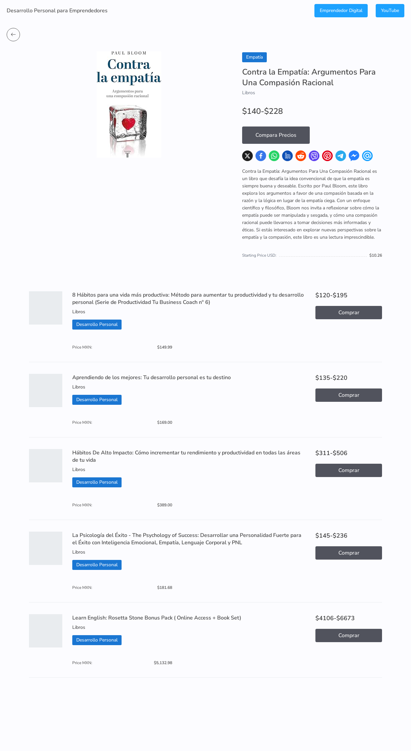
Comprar (348, 312)
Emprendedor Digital (341, 10)
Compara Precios (275, 135)
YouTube (390, 10)
